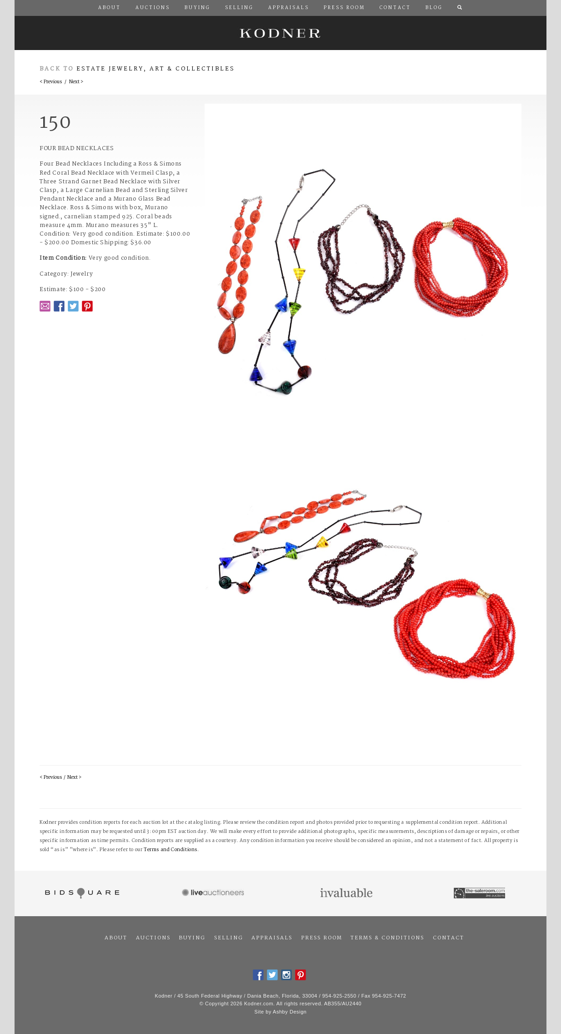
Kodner (280, 33)
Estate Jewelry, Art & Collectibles (155, 69)
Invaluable (347, 893)
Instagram (286, 974)
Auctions (153, 938)
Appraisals (271, 938)
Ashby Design (289, 1011)
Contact (448, 938)
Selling (228, 938)
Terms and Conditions (170, 850)
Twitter (73, 306)
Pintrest (87, 306)
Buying (192, 938)
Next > (76, 82)
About (116, 938)
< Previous (51, 82)
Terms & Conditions (387, 938)
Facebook (59, 306)
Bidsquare (81, 893)
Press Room (321, 938)
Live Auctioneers (214, 893)
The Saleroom (480, 893)
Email (45, 306)
